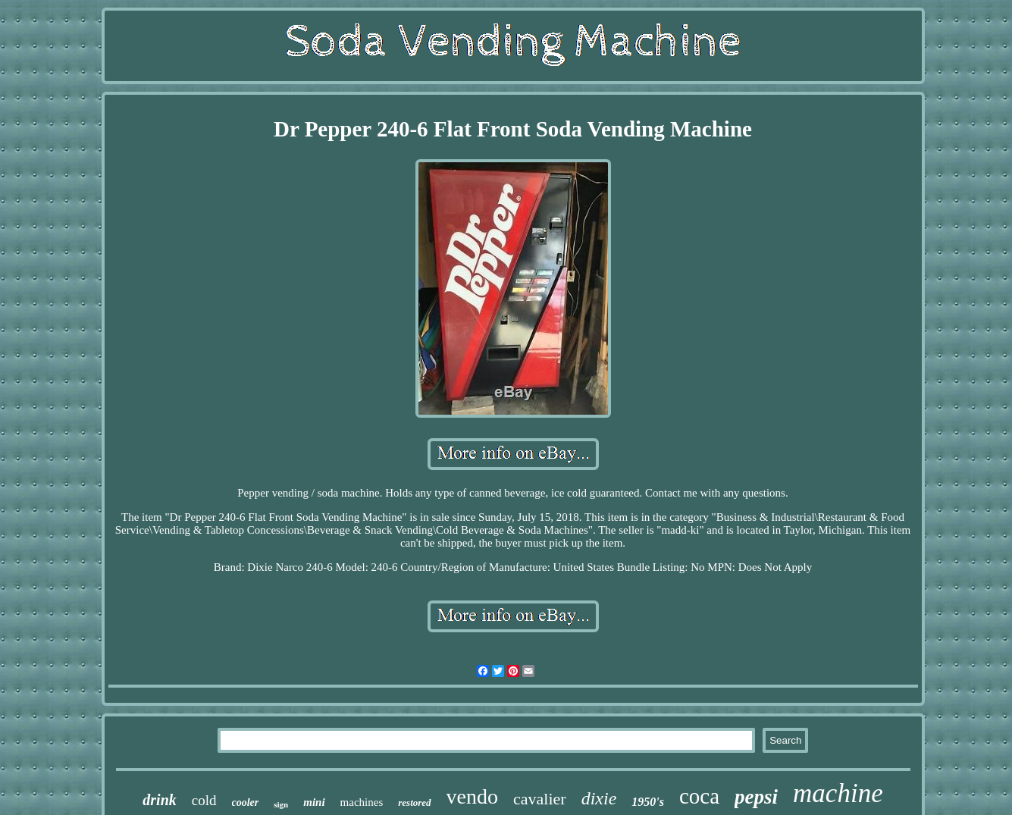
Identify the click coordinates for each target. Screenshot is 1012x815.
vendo (472, 796)
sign (281, 804)
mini (313, 802)
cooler (245, 802)
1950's (647, 801)
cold (204, 800)
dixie (599, 798)
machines (362, 802)
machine (838, 793)
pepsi (756, 796)
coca (699, 796)
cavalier (539, 798)
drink (159, 799)
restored (414, 802)
